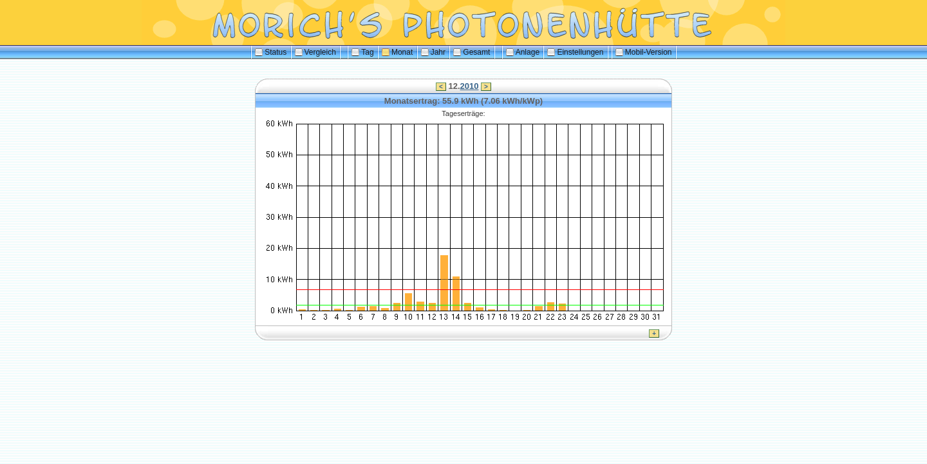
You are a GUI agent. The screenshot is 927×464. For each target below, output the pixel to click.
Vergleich (315, 52)
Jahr (433, 52)
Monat (397, 52)
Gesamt (471, 52)
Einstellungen (575, 52)
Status (270, 52)
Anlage (522, 52)
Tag (362, 52)
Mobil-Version (643, 52)
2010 (469, 86)
